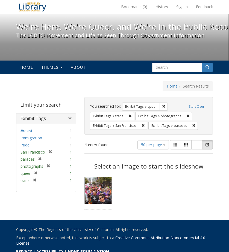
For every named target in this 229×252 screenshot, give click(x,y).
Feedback (204, 6)
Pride (25, 145)
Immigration (31, 137)
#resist (26, 130)
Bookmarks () (134, 6)
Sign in (182, 6)
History (161, 6)
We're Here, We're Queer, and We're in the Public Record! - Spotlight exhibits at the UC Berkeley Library (32, 7)
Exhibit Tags (33, 118)
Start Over (196, 106)
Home (26, 67)
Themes (52, 67)
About (78, 67)
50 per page (153, 144)
